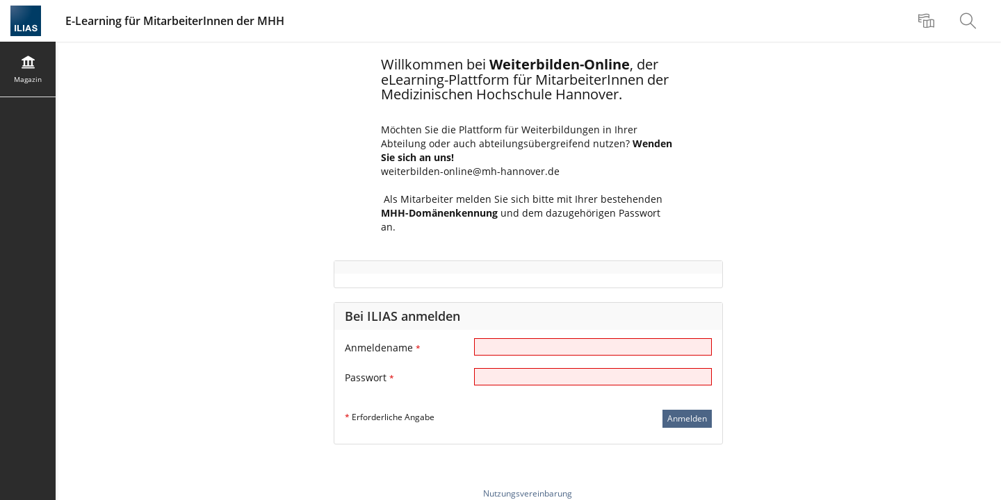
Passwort (369, 377)
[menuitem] (928, 21)
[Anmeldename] (593, 347)
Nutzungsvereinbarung (527, 493)
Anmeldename (383, 347)
